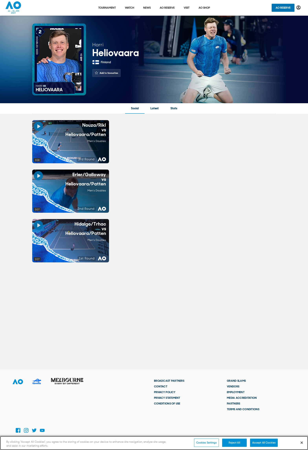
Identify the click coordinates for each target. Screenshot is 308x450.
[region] (154, 443)
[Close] (301, 442)
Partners (233, 403)
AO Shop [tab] (204, 8)
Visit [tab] (187, 8)
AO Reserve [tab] (167, 8)
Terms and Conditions (243, 409)
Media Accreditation (242, 398)
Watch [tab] (129, 8)
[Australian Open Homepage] (13, 8)
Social (135, 108)
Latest (154, 108)
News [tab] (147, 8)
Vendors (233, 386)
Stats (173, 108)
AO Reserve (283, 8)
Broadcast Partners (169, 380)
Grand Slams (236, 380)
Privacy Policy (164, 392)
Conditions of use (167, 403)
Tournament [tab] (107, 8)
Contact (160, 386)
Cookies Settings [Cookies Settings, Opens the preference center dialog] (206, 442)
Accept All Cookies (264, 442)
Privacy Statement (167, 398)
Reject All (234, 442)
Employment (236, 392)
